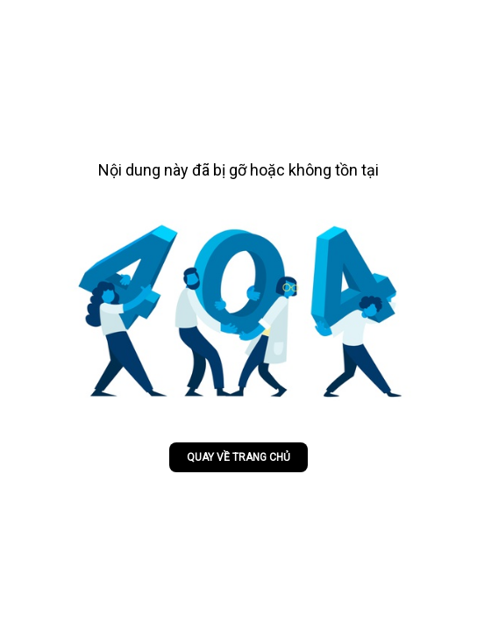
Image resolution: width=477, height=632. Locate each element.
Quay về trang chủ (238, 457)
